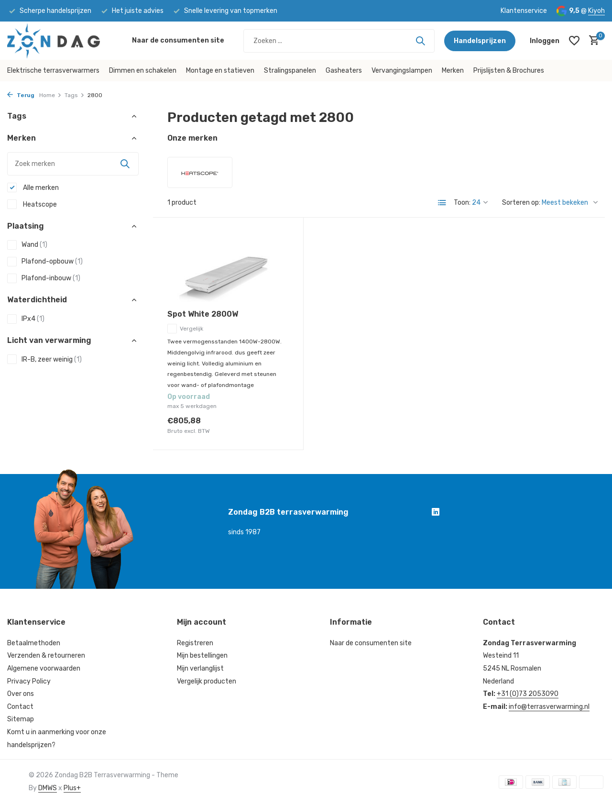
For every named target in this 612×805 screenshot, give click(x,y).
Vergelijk (185, 328)
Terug (20, 95)
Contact (20, 707)
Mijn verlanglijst (200, 668)
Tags (75, 95)
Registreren (195, 643)
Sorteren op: (521, 202)
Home (50, 95)
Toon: (462, 202)
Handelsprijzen (480, 41)
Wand (27, 245)
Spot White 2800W (202, 314)
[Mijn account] (544, 41)
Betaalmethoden (33, 643)
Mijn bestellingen (202, 655)
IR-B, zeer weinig (44, 359)
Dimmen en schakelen (142, 70)
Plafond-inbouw (43, 278)
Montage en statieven (220, 70)
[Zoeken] (339, 41)
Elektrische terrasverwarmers (53, 70)
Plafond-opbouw (45, 261)
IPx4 (25, 319)
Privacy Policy (29, 681)
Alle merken (33, 187)
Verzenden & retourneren (46, 655)
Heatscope (32, 204)
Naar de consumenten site (178, 40)
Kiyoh (596, 11)
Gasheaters (344, 70)
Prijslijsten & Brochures (508, 70)
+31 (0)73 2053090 (527, 694)
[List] (442, 202)
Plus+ (72, 788)
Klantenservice (524, 11)
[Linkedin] (435, 513)
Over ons (20, 694)
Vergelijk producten (206, 681)
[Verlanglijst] (574, 40)
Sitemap (20, 719)
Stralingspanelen (290, 70)
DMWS (47, 788)
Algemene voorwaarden (43, 668)
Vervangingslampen (402, 70)
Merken (453, 70)
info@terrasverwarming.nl (549, 707)
